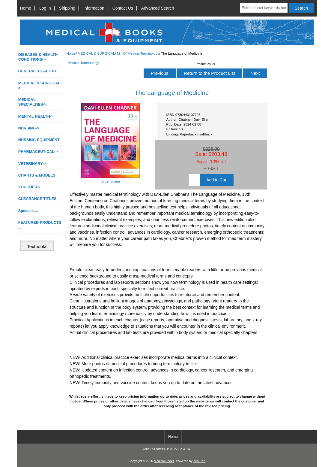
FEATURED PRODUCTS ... (39, 224)
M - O (121, 53)
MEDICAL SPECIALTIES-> (32, 102)
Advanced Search (157, 8)
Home (25, 8)
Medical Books (164, 461)
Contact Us (122, 8)
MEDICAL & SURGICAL (96, 53)
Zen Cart (199, 461)
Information (93, 8)
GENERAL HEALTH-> (37, 71)
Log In (45, 8)
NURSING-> (29, 128)
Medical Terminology (143, 53)
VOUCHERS (29, 187)
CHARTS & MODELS (36, 175)
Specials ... (28, 210)
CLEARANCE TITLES (37, 198)
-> (40, 85)
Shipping (67, 8)
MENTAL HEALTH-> (36, 116)
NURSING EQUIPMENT (39, 140)
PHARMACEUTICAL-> (38, 151)
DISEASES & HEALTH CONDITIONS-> (38, 57)
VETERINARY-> (32, 163)
